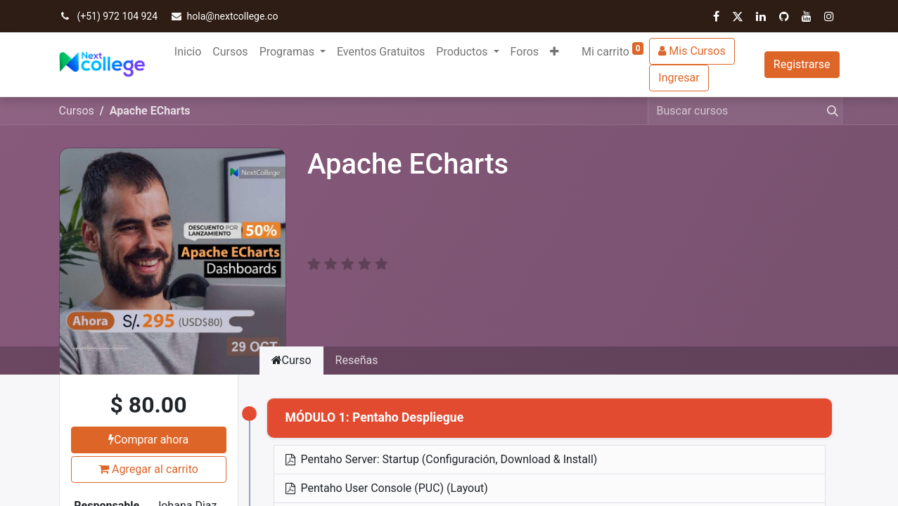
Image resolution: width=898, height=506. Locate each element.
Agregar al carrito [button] (148, 469)
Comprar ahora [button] (148, 439)
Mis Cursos (691, 51)
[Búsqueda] (830, 111)
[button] (554, 52)
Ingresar (678, 77)
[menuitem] (188, 52)
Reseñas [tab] (356, 360)
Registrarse (802, 64)
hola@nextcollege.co (232, 16)
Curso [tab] (291, 360)
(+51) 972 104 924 (117, 16)
